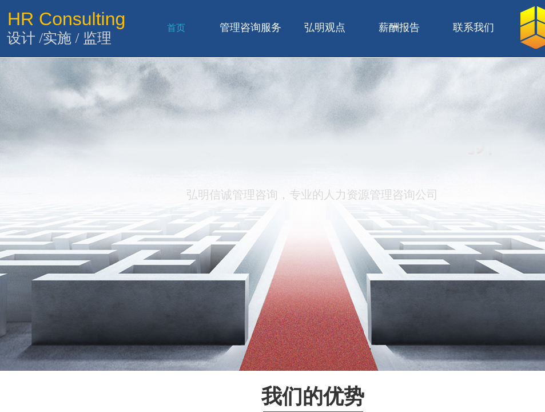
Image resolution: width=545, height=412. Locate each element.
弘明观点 (324, 27)
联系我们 (473, 27)
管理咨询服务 (250, 27)
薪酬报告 (399, 27)
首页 (176, 28)
